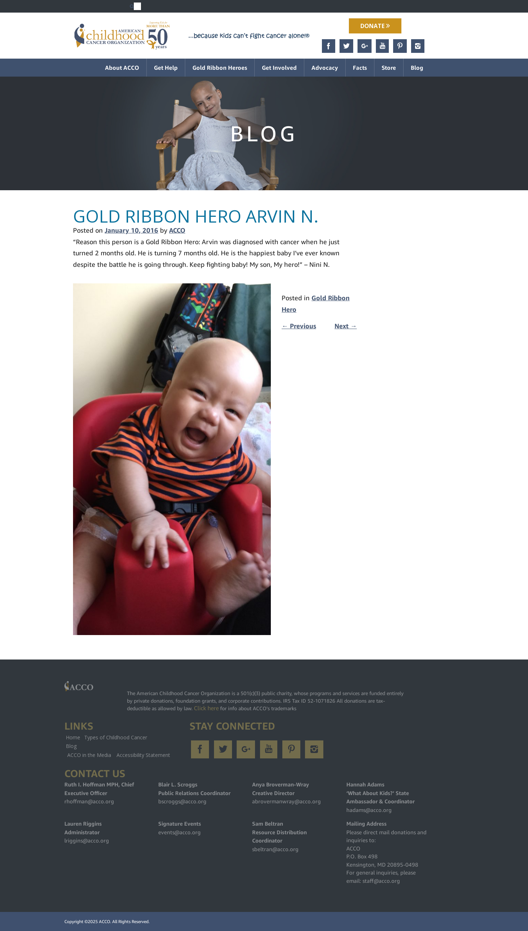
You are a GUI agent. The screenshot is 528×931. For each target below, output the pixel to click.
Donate (375, 26)
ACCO (177, 230)
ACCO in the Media (89, 755)
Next (345, 326)
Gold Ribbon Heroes (219, 67)
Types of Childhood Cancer (115, 737)
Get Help (166, 67)
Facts (360, 67)
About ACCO (122, 67)
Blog (417, 67)
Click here (206, 708)
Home (73, 737)
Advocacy (324, 67)
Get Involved (279, 67)
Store (389, 67)
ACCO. (105, 921)
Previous (299, 326)
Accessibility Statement (143, 755)
